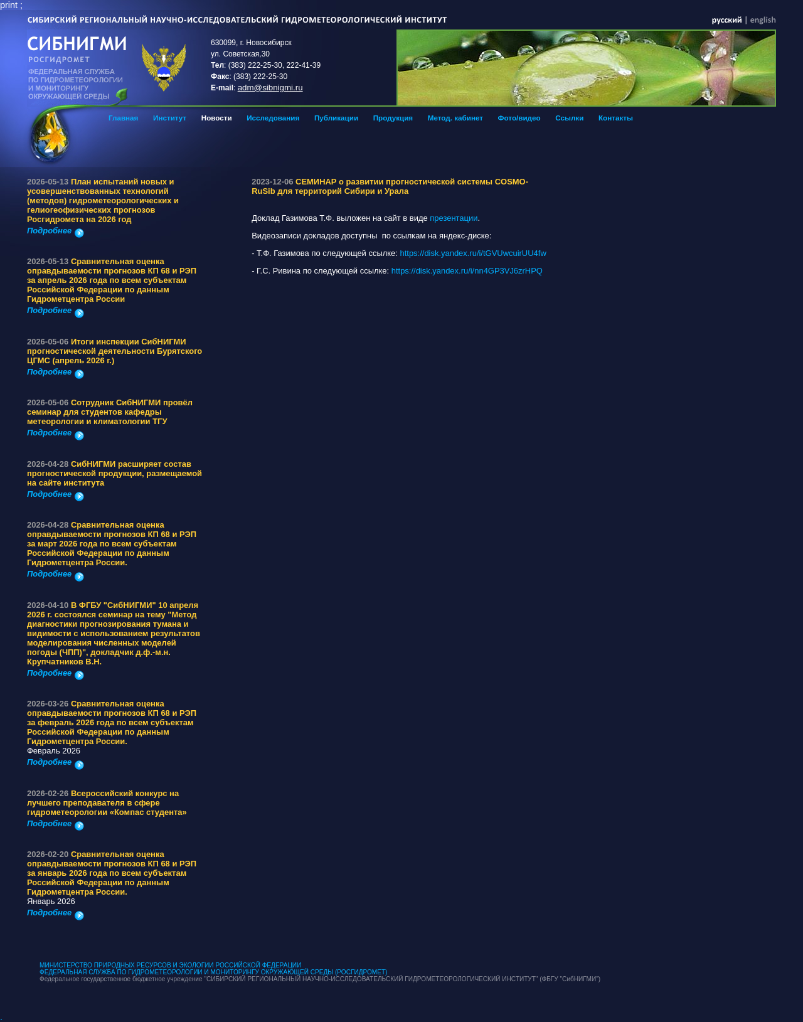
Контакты (615, 118)
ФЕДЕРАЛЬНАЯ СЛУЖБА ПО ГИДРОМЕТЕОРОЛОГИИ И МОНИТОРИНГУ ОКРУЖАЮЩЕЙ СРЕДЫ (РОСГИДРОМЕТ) (213, 972)
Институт (169, 118)
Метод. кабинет (455, 118)
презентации (453, 218)
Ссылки (569, 118)
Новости (216, 118)
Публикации (336, 118)
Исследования (273, 118)
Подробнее (55, 230)
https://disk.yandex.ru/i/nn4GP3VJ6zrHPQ (467, 270)
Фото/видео (519, 118)
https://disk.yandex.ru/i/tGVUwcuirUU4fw (474, 253)
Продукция (393, 118)
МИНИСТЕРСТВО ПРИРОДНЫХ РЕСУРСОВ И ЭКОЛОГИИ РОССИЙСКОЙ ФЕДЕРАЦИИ (170, 965)
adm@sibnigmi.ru (270, 87)
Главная (123, 118)
